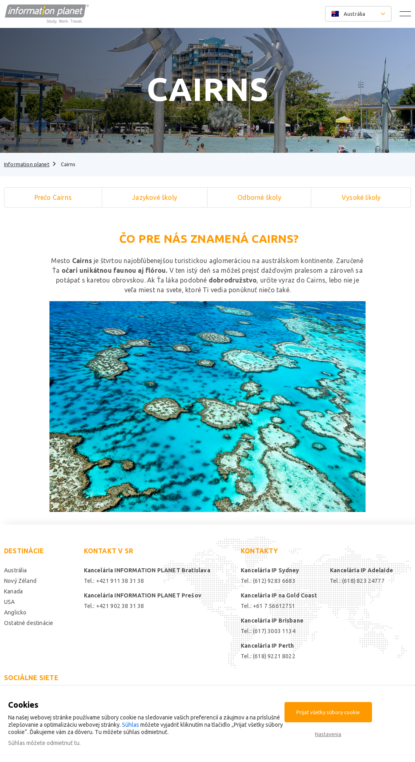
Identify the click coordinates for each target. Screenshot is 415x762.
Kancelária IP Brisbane (272, 620)
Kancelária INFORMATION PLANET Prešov (142, 595)
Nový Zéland (20, 581)
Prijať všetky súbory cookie (328, 712)
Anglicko (15, 612)
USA (9, 602)
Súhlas (130, 724)
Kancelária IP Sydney (270, 570)
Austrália (15, 570)
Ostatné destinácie (28, 623)
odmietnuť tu (63, 743)
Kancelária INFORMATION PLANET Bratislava (147, 570)
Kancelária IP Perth (267, 645)
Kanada (13, 591)
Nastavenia (328, 734)
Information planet (26, 164)
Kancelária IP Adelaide (361, 570)
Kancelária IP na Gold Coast (279, 595)
